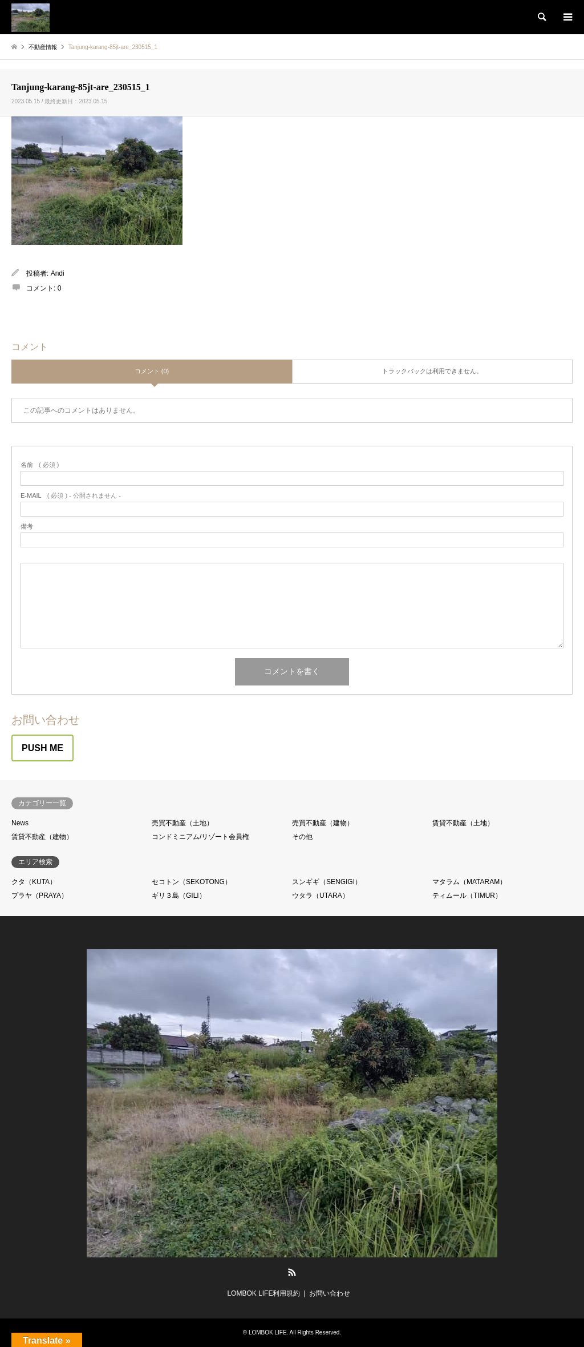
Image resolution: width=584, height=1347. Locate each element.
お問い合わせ (329, 1293)
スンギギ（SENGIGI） (327, 882)
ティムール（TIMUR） (467, 896)
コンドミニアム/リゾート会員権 (200, 837)
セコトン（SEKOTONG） (192, 882)
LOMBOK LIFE (268, 1332)
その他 (302, 837)
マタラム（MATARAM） (469, 882)
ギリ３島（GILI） (179, 896)
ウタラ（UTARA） (320, 896)
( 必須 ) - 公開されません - (71, 496)
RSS (292, 1272)
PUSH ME (42, 748)
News (20, 823)
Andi (57, 273)
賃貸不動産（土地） (463, 823)
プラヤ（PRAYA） (39, 896)
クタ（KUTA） (33, 882)
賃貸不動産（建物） (42, 837)
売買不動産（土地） (182, 823)
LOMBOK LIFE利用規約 (263, 1293)
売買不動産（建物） (323, 823)
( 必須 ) (40, 465)
